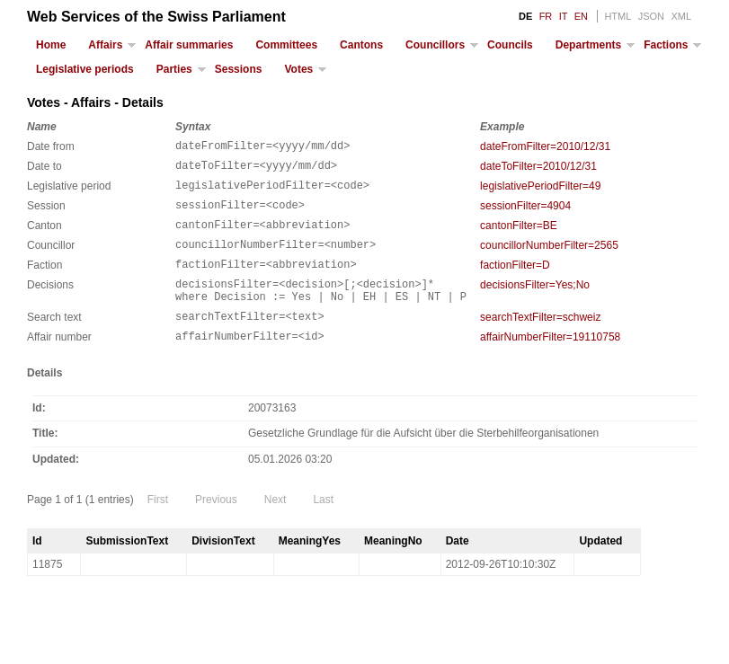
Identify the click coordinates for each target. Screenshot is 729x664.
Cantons (361, 45)
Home (51, 45)
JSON (651, 16)
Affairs (105, 45)
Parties (174, 69)
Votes (298, 69)
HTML (617, 16)
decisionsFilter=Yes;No (535, 303)
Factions (666, 45)
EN (581, 16)
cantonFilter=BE (518, 236)
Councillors (435, 45)
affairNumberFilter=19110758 (550, 364)
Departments (588, 45)
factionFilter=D (515, 281)
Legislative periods (85, 69)
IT (563, 16)
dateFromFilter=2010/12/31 (545, 146)
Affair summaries (189, 45)
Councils (510, 45)
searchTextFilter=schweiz (540, 341)
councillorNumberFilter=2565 (549, 258)
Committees (286, 45)
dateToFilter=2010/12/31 (538, 169)
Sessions (238, 69)
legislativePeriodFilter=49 (540, 191)
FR (546, 16)
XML (681, 16)
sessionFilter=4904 (525, 214)
